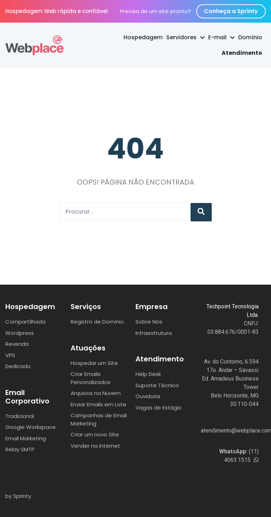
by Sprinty (18, 496)
